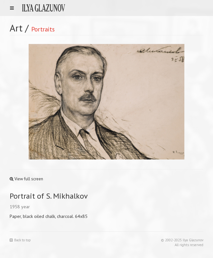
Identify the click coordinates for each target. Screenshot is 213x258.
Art (16, 28)
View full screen (26, 179)
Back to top (20, 240)
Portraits (43, 29)
